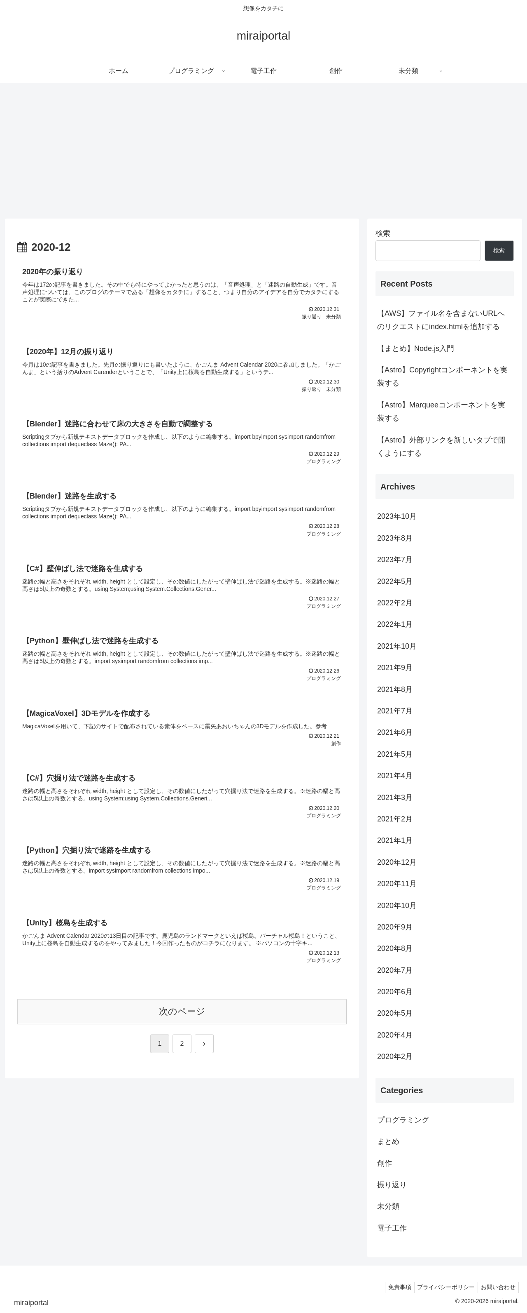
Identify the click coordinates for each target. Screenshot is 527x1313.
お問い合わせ (497, 1287)
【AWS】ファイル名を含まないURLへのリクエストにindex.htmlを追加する (441, 320)
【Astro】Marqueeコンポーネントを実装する (441, 411)
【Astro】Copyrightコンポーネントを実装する (442, 376)
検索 (382, 233)
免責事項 (393, 1287)
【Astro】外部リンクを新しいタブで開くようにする (441, 446)
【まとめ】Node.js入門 (415, 348)
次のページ (182, 1025)
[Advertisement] (263, 151)
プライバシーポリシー (442, 1287)
